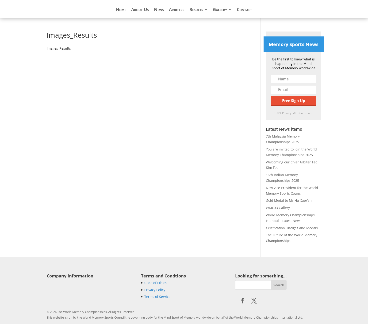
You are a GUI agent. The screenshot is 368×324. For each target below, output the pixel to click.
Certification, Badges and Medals (292, 228)
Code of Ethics (155, 283)
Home (121, 10)
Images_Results (59, 48)
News (159, 10)
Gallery (220, 10)
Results (196, 10)
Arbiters (176, 10)
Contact (244, 10)
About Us (140, 10)
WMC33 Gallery (278, 207)
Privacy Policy (154, 290)
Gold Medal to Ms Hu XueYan (289, 200)
